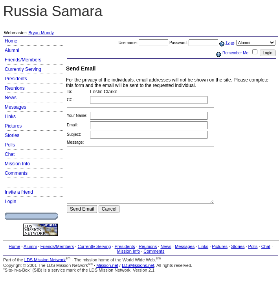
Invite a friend (19, 192)
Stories (12, 135)
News (11, 97)
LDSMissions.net (138, 265)
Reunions (15, 88)
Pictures (13, 126)
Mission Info (17, 164)
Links (10, 116)
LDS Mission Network (45, 259)
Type (230, 43)
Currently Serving (23, 69)
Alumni (12, 50)
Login (10, 201)
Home (11, 41)
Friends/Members (23, 60)
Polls (10, 145)
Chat (10, 154)
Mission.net (107, 265)
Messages (15, 107)
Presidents (16, 78)
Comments (16, 173)
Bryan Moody (41, 32)
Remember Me (235, 53)
